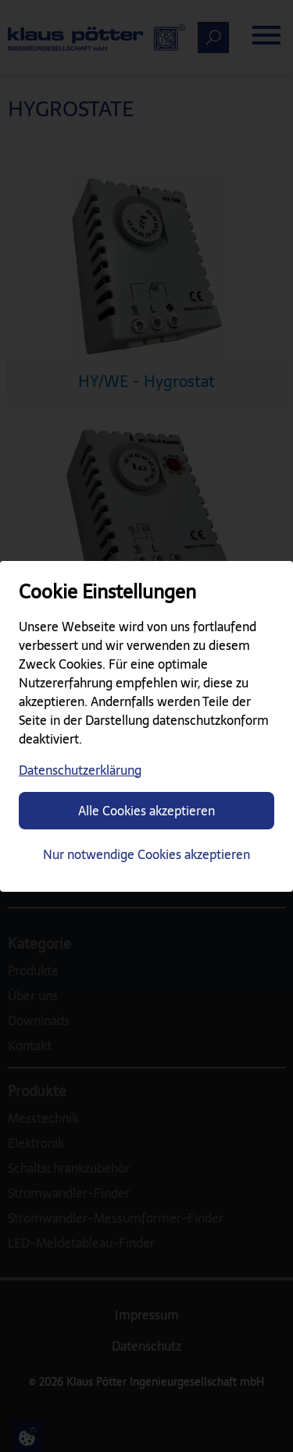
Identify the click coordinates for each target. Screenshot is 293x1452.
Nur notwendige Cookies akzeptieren (146, 854)
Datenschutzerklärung (80, 770)
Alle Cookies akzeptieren (146, 811)
